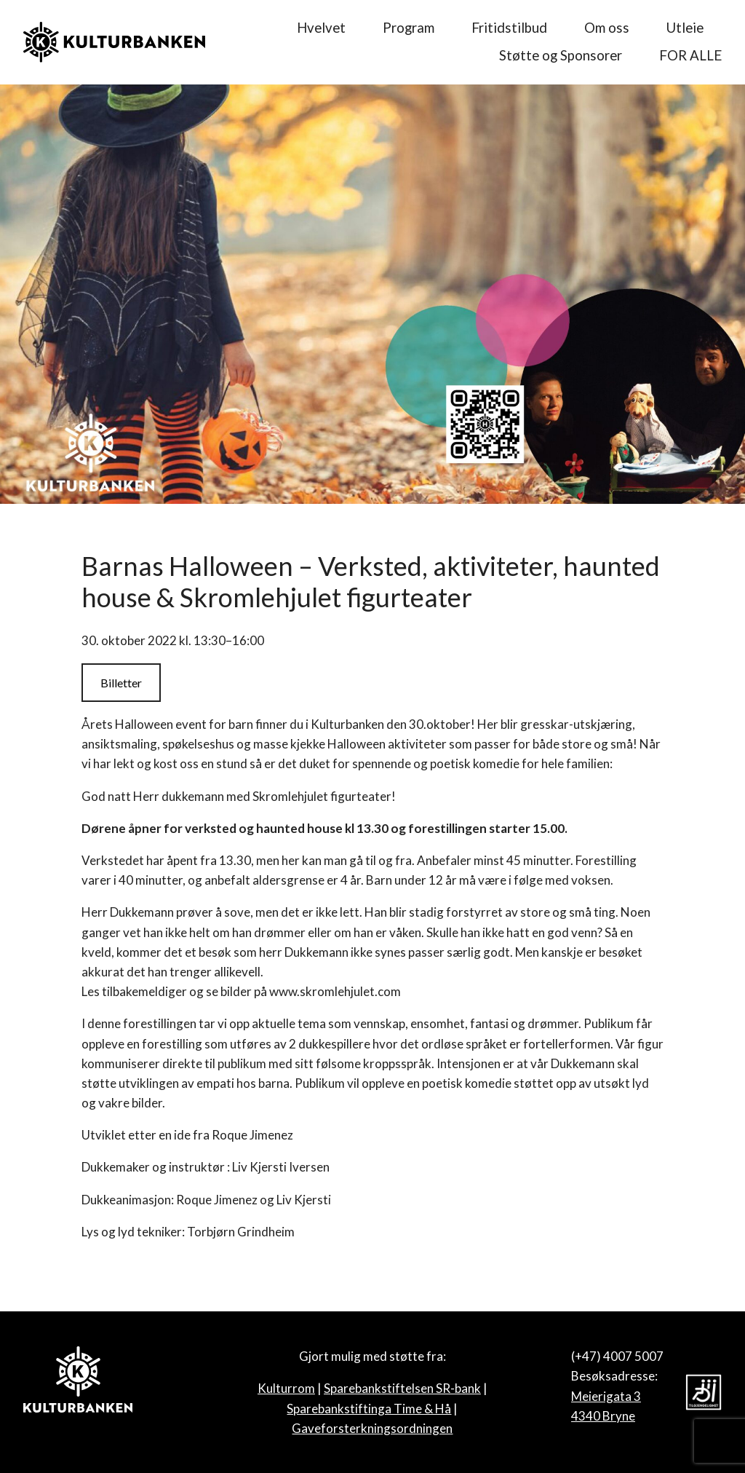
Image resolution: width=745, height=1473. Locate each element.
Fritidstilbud (509, 28)
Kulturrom (286, 1388)
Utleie (685, 28)
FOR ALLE (690, 55)
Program (408, 28)
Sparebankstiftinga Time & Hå (369, 1408)
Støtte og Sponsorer (560, 55)
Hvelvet (321, 28)
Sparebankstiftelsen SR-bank (402, 1388)
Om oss (606, 28)
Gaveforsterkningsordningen (372, 1428)
